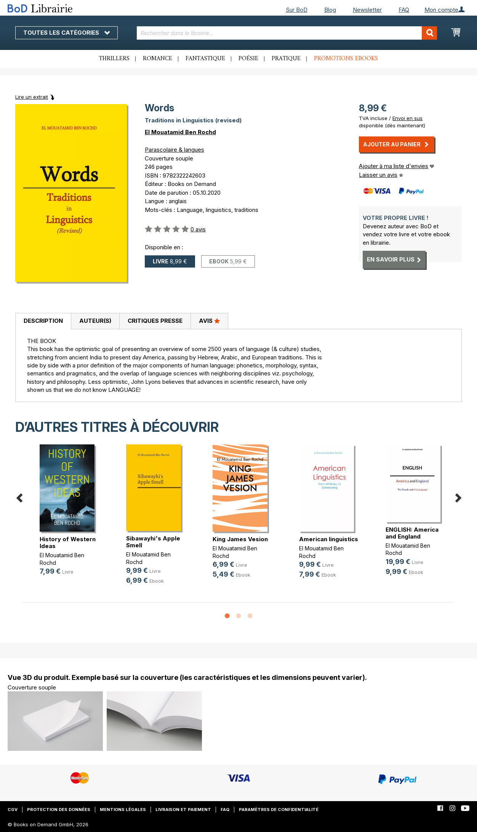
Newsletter (367, 9)
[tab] (43, 321)
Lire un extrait (31, 97)
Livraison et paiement (183, 809)
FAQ (404, 9)
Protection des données (58, 809)
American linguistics (328, 539)
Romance (157, 58)
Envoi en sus (407, 118)
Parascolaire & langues (174, 149)
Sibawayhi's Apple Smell (153, 542)
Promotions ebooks (346, 58)
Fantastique (205, 58)
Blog (330, 9)
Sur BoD (296, 9)
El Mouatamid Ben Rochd (180, 132)
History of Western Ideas (68, 542)
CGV (13, 809)
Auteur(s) (95, 320)
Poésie (248, 58)
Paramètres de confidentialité (279, 809)
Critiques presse (155, 320)
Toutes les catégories (66, 32)
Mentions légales (123, 809)
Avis (209, 320)
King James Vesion (240, 539)
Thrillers (114, 58)
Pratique (286, 58)
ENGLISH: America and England (412, 533)
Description (43, 320)
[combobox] (287, 33)
